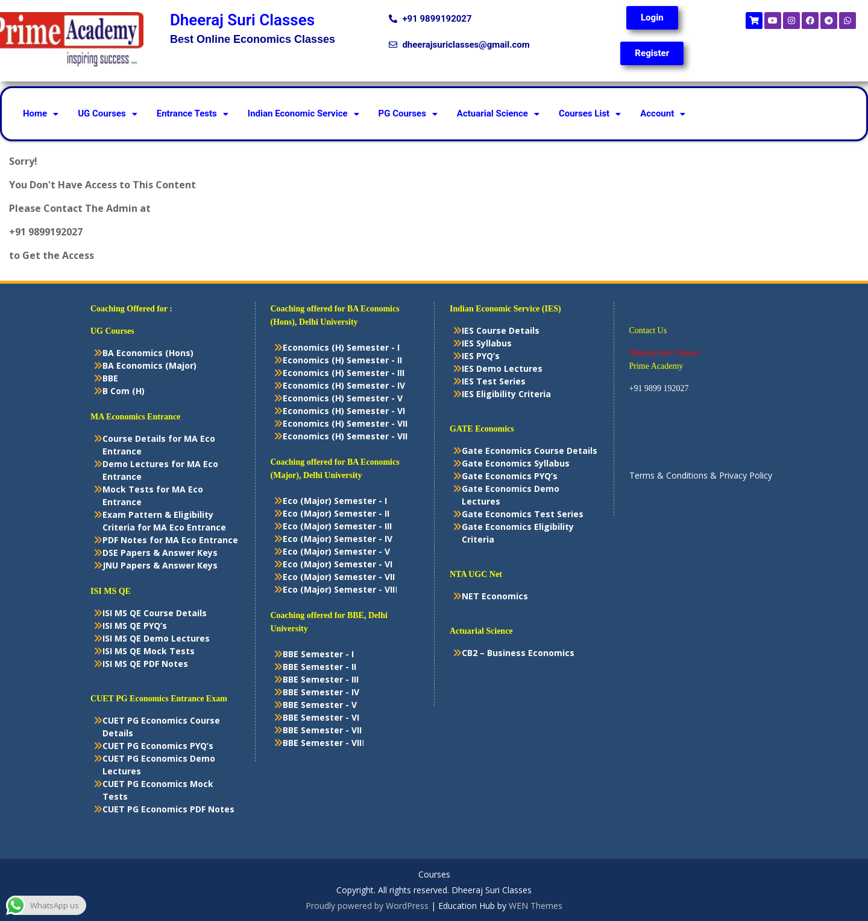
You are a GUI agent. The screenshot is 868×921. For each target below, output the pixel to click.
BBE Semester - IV (321, 692)
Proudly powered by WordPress (367, 905)
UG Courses (107, 113)
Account (662, 113)
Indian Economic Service (303, 113)
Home (40, 113)
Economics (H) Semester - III (343, 372)
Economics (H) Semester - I (341, 347)
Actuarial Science (498, 113)
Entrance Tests (192, 113)
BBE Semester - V (320, 704)
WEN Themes (535, 905)
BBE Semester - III (321, 679)
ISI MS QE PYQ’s (134, 625)
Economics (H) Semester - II (342, 360)
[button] (41, 113)
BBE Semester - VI (321, 717)
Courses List (590, 113)
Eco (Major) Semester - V (336, 551)
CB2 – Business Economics (518, 652)
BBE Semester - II (319, 666)
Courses (434, 875)
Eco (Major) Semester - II (336, 513)
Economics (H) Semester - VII (345, 423)
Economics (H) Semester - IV (344, 385)
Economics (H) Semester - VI (344, 410)
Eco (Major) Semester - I (335, 500)
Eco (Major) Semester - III (337, 526)
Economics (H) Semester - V (343, 398)
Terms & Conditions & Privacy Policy (700, 475)
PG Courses (408, 113)
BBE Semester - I (318, 654)
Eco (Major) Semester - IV (337, 538)
